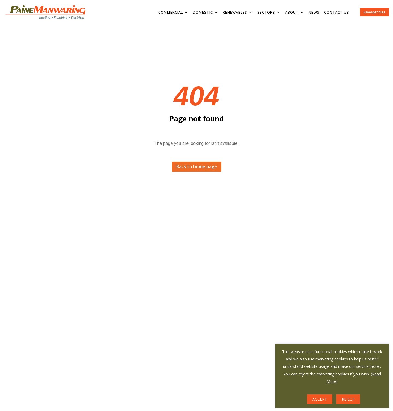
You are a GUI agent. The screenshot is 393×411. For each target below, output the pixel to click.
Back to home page (196, 166)
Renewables (235, 12)
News (314, 12)
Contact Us (336, 12)
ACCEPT (319, 399)
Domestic (203, 12)
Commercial (170, 12)
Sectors (266, 12)
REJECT (348, 399)
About (292, 12)
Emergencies (374, 12)
